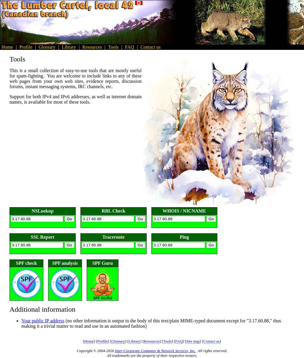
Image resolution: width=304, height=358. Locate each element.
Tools (167, 341)
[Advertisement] (277, 22)
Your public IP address (42, 320)
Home (89, 341)
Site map (193, 341)
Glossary (118, 341)
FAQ (179, 341)
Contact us (211, 341)
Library (134, 341)
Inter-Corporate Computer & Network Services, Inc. (155, 351)
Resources (151, 341)
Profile (102, 341)
